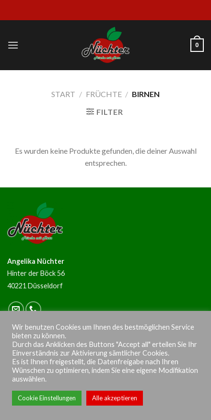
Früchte (104, 94)
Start (63, 94)
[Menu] (13, 45)
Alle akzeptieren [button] (114, 398)
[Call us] (33, 309)
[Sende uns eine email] (16, 309)
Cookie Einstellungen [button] (47, 398)
